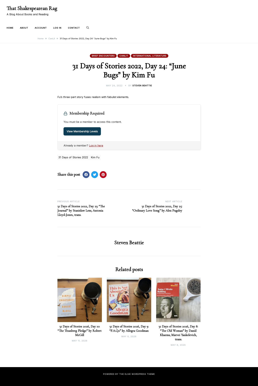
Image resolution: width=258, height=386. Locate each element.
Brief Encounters (103, 55)
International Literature (149, 55)
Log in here (96, 145)
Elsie (128, 374)
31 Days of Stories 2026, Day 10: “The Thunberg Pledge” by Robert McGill (80, 331)
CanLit (123, 55)
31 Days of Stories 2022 (73, 157)
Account (41, 27)
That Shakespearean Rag (32, 8)
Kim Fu (95, 157)
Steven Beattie (142, 85)
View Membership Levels (82, 131)
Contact (74, 27)
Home (10, 27)
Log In (57, 27)
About (24, 27)
